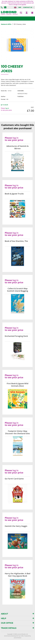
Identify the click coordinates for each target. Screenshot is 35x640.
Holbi (22, 636)
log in (7, 108)
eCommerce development (11, 636)
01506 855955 (2, 7)
